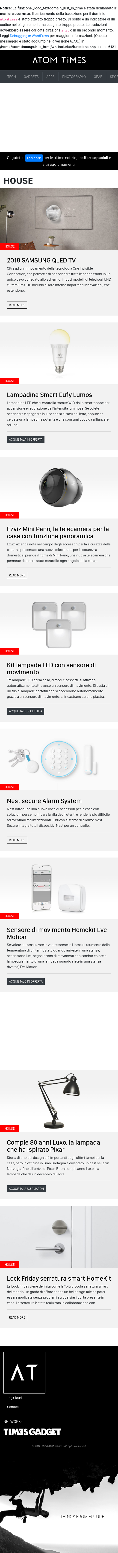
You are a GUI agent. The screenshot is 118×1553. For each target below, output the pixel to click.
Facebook (34, 158)
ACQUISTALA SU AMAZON (26, 1189)
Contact (13, 1407)
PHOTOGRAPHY (74, 76)
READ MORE (17, 305)
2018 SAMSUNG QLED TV (41, 260)
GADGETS (31, 76)
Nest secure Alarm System (44, 801)
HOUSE (10, 246)
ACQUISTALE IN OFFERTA (25, 711)
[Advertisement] (59, 117)
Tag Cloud (14, 1398)
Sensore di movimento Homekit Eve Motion (57, 933)
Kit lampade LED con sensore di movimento (51, 668)
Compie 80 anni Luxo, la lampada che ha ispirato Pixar (53, 1145)
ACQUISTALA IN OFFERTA (25, 440)
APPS (50, 76)
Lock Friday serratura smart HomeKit (59, 1278)
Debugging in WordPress (29, 36)
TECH (11, 76)
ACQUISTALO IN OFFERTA (26, 981)
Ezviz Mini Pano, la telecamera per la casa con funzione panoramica (58, 532)
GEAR (98, 76)
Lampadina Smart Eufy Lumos (49, 395)
